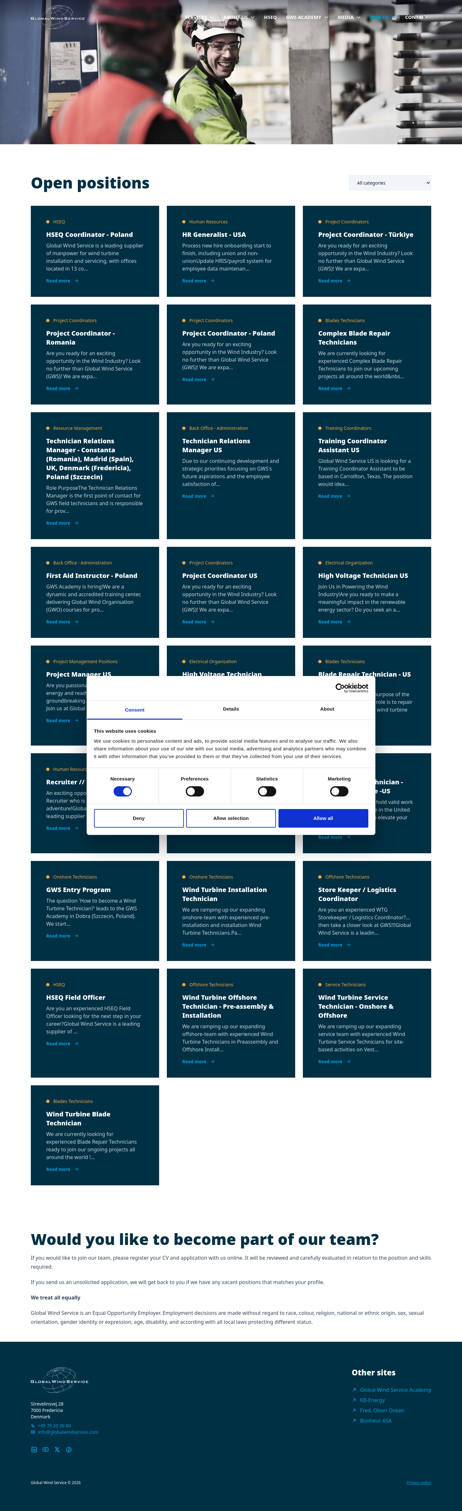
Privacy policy (419, 1482)
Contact (416, 17)
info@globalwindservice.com (68, 1432)
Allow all (323, 818)
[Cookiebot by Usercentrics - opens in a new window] (340, 688)
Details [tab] (231, 709)
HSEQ (270, 17)
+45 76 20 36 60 (54, 1426)
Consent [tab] (135, 710)
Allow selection (231, 818)
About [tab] (327, 709)
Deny (139, 818)
